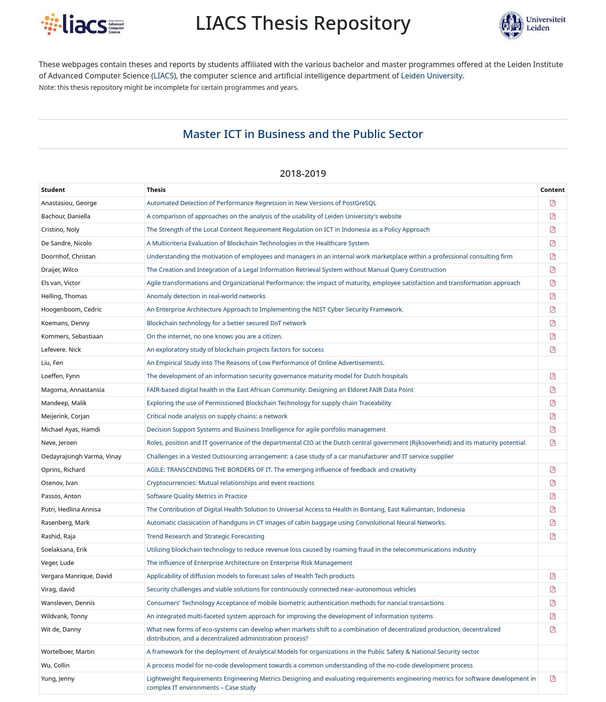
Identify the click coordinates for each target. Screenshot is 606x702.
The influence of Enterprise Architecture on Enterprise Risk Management (249, 562)
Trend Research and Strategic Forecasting (205, 536)
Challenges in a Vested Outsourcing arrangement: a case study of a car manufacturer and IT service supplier (300, 456)
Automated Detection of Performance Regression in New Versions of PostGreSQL (261, 203)
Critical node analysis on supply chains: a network (217, 416)
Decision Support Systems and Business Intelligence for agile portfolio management (266, 429)
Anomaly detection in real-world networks (206, 296)
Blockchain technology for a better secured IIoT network (226, 323)
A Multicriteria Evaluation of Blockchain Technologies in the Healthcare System (258, 243)
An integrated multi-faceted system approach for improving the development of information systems (290, 616)
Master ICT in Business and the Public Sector (303, 133)
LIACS (163, 75)
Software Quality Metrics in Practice (197, 496)
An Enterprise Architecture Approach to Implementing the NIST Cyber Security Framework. (275, 309)
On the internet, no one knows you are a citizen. (215, 336)
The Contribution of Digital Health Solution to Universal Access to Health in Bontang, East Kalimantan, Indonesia (306, 509)
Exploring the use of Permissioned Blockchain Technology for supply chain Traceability (269, 403)
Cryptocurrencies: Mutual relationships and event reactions (230, 482)
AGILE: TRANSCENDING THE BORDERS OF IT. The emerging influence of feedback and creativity (281, 469)
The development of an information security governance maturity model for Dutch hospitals (277, 376)
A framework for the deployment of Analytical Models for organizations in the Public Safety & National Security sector (313, 651)
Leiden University (431, 75)
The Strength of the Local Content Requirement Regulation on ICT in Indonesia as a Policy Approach (288, 229)
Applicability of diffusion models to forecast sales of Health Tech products (251, 576)
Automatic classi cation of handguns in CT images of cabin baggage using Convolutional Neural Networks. (296, 522)
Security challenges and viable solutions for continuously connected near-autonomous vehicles (281, 589)
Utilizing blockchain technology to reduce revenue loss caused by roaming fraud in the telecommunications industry (311, 549)
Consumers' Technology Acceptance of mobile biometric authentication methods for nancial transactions (295, 602)
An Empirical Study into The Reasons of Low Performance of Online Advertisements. (265, 362)
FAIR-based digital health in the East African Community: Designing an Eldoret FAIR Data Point (280, 389)
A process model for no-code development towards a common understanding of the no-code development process (310, 665)
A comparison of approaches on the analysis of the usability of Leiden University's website (274, 216)
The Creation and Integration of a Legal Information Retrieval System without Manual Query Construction (296, 269)
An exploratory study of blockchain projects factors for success (235, 349)
